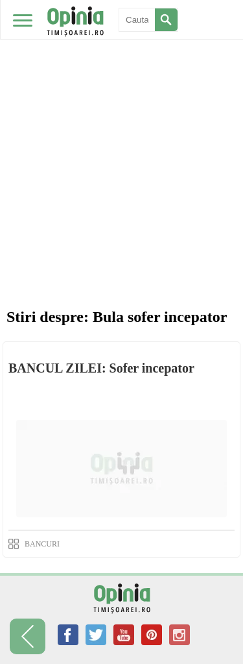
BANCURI (42, 543)
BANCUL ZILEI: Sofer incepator (101, 368)
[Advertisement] (121, 128)
